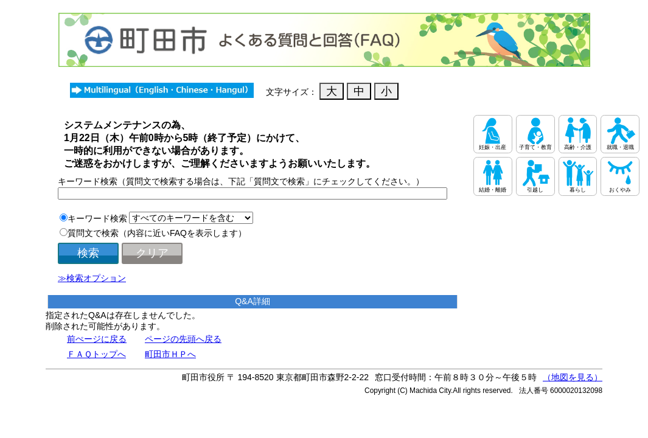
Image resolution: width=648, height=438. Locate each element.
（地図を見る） (572, 377)
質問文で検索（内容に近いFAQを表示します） (157, 233)
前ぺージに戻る (97, 339)
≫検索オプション (92, 278)
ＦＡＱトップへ (96, 354)
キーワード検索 (97, 218)
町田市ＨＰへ (170, 354)
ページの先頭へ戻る (183, 339)
